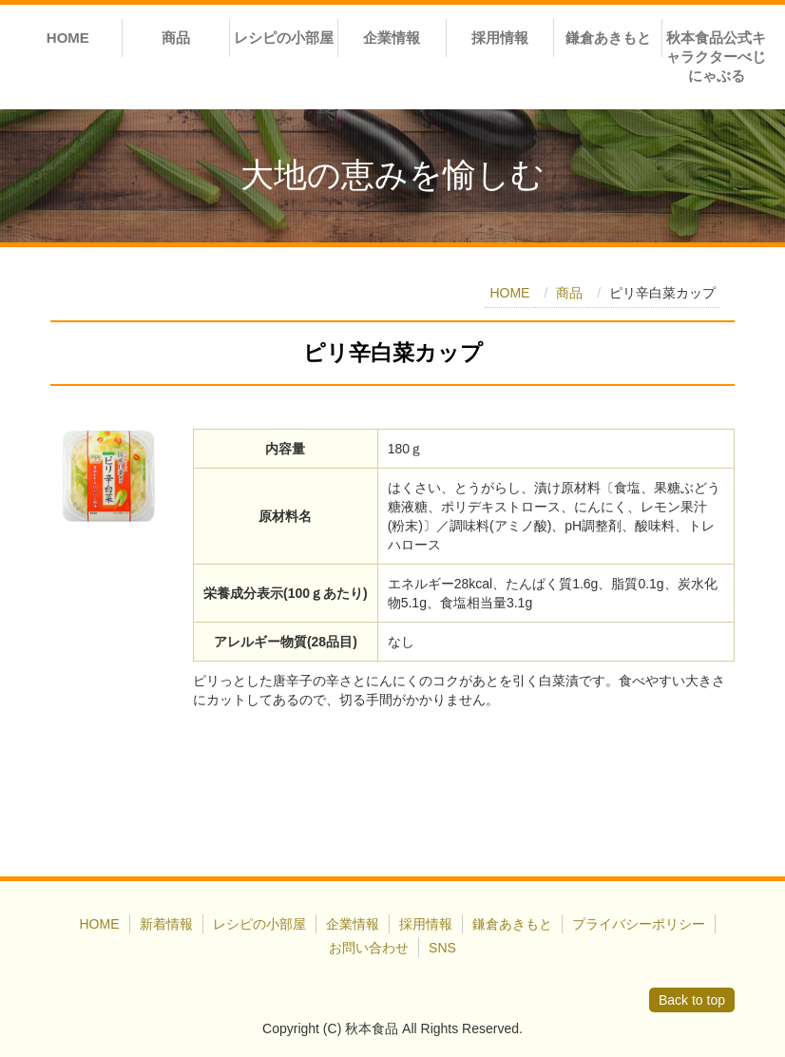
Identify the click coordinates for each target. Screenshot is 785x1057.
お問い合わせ (369, 947)
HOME (68, 37)
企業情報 (391, 37)
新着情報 (166, 924)
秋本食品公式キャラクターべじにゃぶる (716, 56)
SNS (442, 947)
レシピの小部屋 (284, 37)
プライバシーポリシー (638, 924)
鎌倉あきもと (608, 37)
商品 (176, 37)
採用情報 (499, 37)
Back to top (692, 1000)
